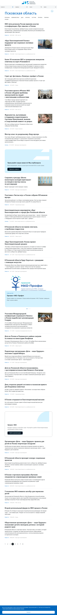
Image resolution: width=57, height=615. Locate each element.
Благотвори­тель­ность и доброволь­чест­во (25, 54)
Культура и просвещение (20, 145)
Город (16, 85)
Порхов (46, 17)
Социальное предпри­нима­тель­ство (23, 330)
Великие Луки (15, 17)
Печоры (40, 17)
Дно (22, 17)
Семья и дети (18, 236)
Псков (6, 19)
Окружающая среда (19, 204)
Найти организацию (15, 433)
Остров (34, 17)
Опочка (27, 17)
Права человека (18, 128)
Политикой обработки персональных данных (13, 608)
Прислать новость (14, 169)
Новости (7, 35)
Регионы (7, 17)
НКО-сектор (18, 35)
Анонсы (6, 145)
